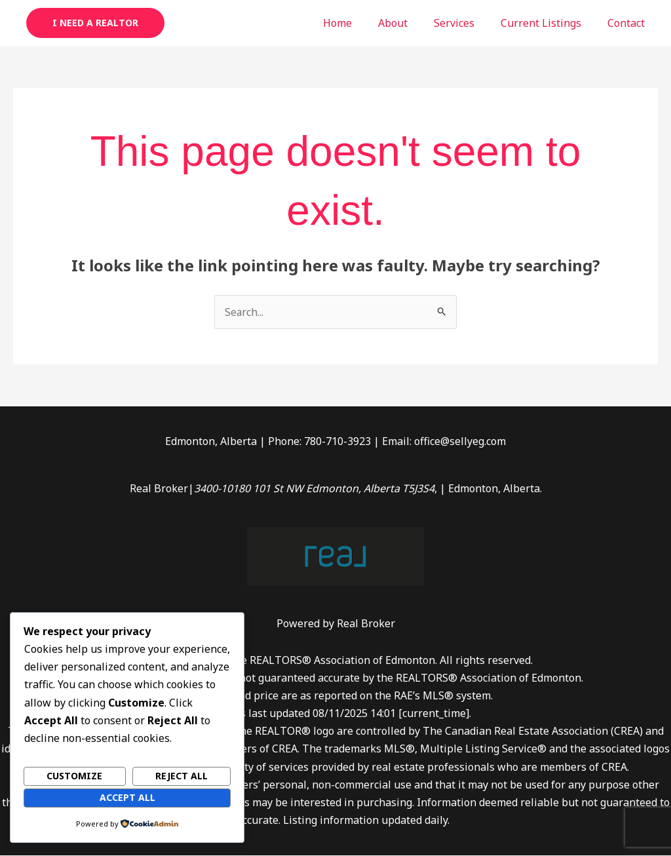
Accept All (127, 796)
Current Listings (548, 23)
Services (467, 23)
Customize (74, 775)
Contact (628, 23)
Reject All (181, 775)
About (411, 23)
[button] (95, 23)
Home (361, 23)
